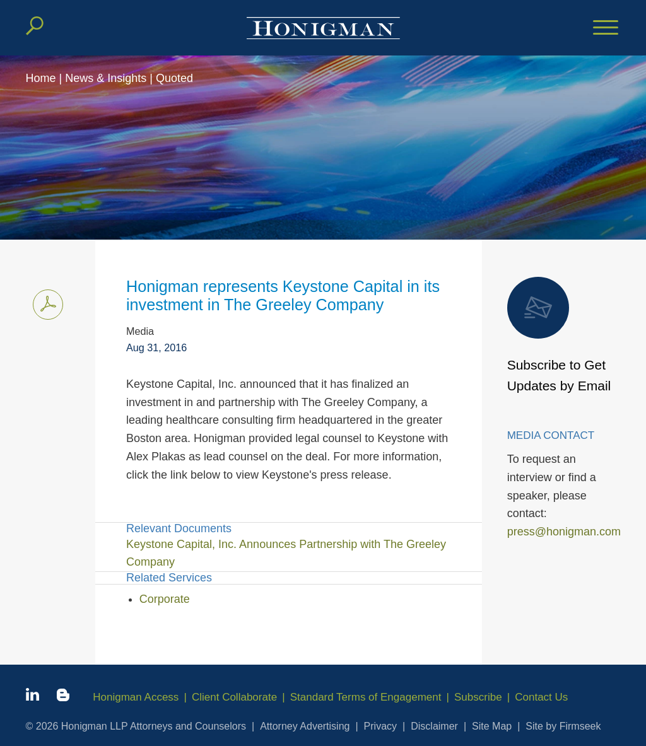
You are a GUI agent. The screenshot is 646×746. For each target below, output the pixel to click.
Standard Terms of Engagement (366, 697)
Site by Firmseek (563, 726)
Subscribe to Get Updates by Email (559, 335)
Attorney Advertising (304, 726)
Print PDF (44, 302)
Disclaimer (434, 726)
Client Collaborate (234, 697)
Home (41, 78)
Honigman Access (136, 697)
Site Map (492, 726)
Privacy (380, 726)
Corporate (164, 599)
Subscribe (478, 697)
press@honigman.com (564, 531)
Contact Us (541, 697)
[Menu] (605, 28)
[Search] (35, 25)
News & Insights (105, 78)
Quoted (174, 78)
